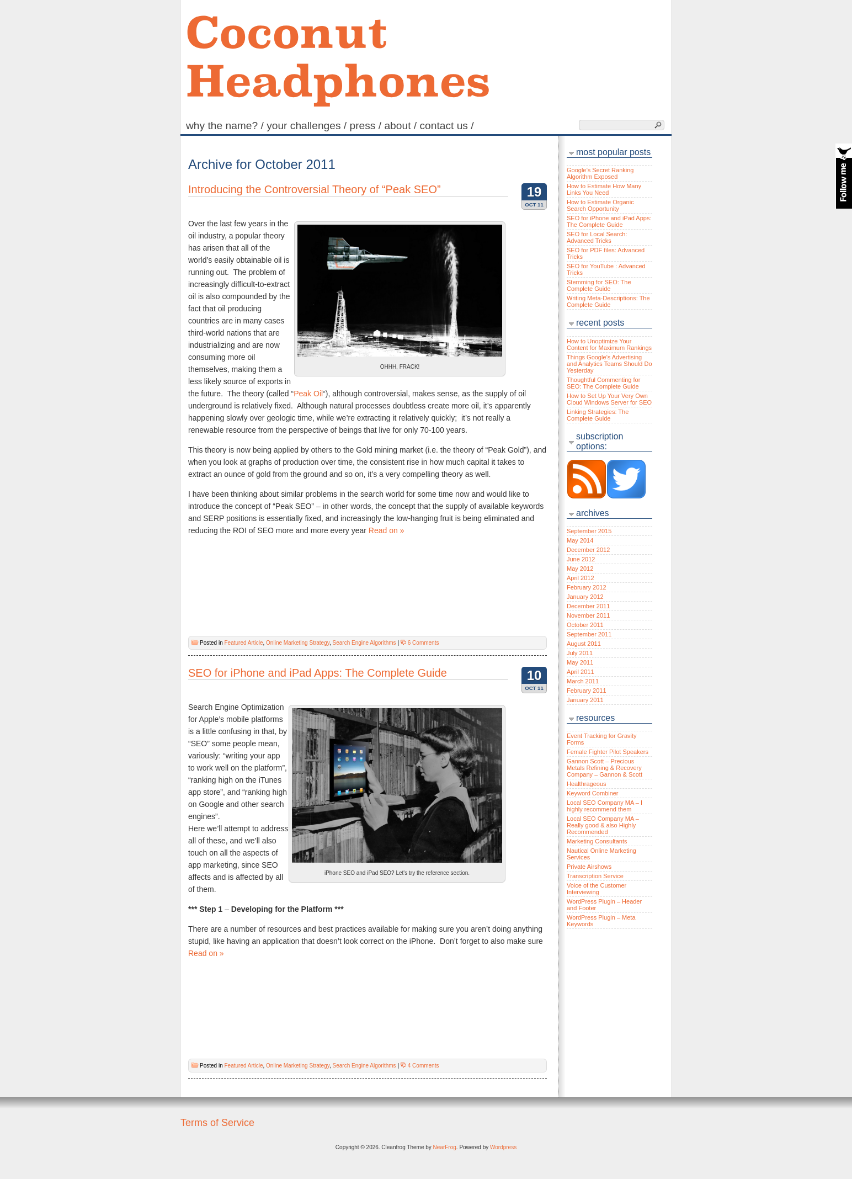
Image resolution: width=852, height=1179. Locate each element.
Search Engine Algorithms (364, 643)
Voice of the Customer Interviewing (596, 888)
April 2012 (580, 578)
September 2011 (589, 634)
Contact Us (447, 125)
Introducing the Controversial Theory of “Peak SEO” (314, 189)
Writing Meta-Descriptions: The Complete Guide (608, 301)
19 (534, 191)
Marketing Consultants (597, 841)
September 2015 (589, 531)
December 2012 (588, 549)
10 (534, 675)
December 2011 (588, 606)
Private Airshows (589, 866)
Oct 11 (534, 204)
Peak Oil (308, 393)
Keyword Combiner (593, 793)
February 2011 (586, 690)
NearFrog (444, 1147)
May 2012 (580, 568)
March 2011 (583, 681)
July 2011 (580, 653)
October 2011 (585, 625)
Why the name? (226, 125)
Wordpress (503, 1147)
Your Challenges (308, 125)
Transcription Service (595, 876)
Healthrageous (586, 783)
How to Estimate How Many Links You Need (604, 189)
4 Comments (423, 1066)
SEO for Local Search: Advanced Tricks (597, 237)
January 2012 (585, 596)
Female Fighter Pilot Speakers (607, 751)
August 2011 (584, 643)
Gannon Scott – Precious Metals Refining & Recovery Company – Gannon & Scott (604, 768)
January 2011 (585, 700)
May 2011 (580, 662)
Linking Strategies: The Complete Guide (598, 415)
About (401, 125)
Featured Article (243, 643)
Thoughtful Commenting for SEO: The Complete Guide (603, 383)
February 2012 (586, 587)
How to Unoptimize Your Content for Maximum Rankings (609, 344)
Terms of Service (217, 1122)
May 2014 (580, 540)
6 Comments (423, 643)
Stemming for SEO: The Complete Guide (599, 285)
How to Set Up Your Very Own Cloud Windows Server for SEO (609, 399)
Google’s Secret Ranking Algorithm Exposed (600, 173)
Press (367, 125)
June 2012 (581, 559)
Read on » (386, 530)
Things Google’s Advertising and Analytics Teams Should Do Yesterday (609, 364)
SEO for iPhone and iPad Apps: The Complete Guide (317, 673)
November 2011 (588, 615)
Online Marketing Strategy (297, 643)
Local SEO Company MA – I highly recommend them (604, 805)
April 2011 (580, 671)
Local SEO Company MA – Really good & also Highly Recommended (603, 825)
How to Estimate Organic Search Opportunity (600, 205)
